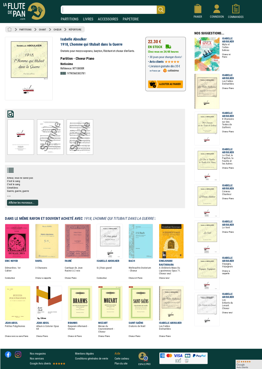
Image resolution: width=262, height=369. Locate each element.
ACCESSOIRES (108, 19)
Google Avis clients (47, 363)
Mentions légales (84, 353)
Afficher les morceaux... (21, 202)
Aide (117, 353)
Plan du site (121, 363)
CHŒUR (57, 29)
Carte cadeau (122, 358)
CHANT (42, 29)
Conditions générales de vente (94, 358)
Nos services (37, 358)
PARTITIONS (69, 19)
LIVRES (88, 19)
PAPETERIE (131, 19)
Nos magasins (38, 353)
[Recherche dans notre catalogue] (113, 10)
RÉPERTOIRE (75, 29)
